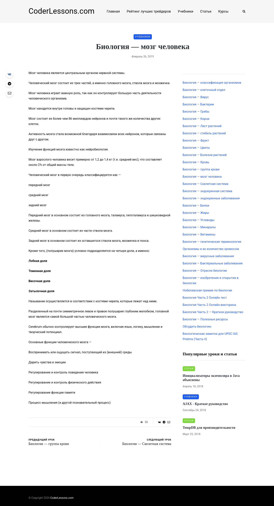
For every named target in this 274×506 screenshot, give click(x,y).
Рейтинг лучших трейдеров (149, 11)
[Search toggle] (242, 11)
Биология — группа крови (201, 169)
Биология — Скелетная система (205, 184)
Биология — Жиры (196, 213)
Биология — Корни (196, 119)
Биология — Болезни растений (205, 155)
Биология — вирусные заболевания (208, 256)
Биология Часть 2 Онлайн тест (205, 297)
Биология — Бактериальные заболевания (213, 263)
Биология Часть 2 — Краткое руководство (213, 312)
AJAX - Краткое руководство (205, 404)
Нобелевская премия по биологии (207, 290)
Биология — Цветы (196, 148)
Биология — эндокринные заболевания (211, 198)
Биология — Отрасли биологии (205, 270)
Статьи (205, 11)
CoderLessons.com (62, 11)
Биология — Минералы (199, 227)
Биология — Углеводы (198, 220)
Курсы (223, 11)
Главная (113, 11)
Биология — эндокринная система (207, 191)
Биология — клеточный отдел (204, 90)
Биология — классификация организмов (212, 82)
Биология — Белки (196, 205)
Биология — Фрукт (196, 140)
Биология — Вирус (196, 97)
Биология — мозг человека (202, 176)
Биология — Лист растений (202, 126)
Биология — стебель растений (204, 133)
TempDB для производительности (209, 428)
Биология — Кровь (196, 162)
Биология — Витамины (199, 234)
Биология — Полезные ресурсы (205, 319)
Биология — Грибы (196, 111)
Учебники (185, 11)
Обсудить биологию (197, 326)
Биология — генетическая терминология (212, 241)
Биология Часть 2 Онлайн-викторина (209, 305)
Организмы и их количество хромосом (211, 249)
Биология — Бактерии (198, 104)
